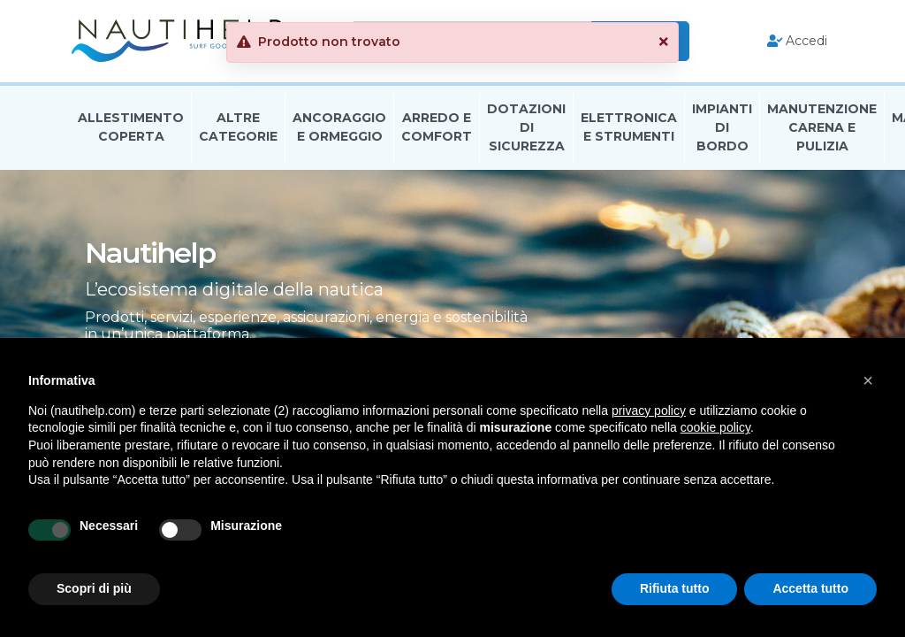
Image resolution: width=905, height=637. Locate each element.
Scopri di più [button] (94, 588)
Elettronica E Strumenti (629, 127)
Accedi (797, 41)
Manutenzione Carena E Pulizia (822, 127)
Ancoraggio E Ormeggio (339, 127)
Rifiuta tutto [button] (675, 588)
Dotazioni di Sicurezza (526, 127)
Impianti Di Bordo (722, 127)
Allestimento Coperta (131, 127)
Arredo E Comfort (436, 127)
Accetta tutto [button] (810, 588)
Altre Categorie (238, 127)
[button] (868, 380)
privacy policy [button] (649, 410)
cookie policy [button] (715, 427)
